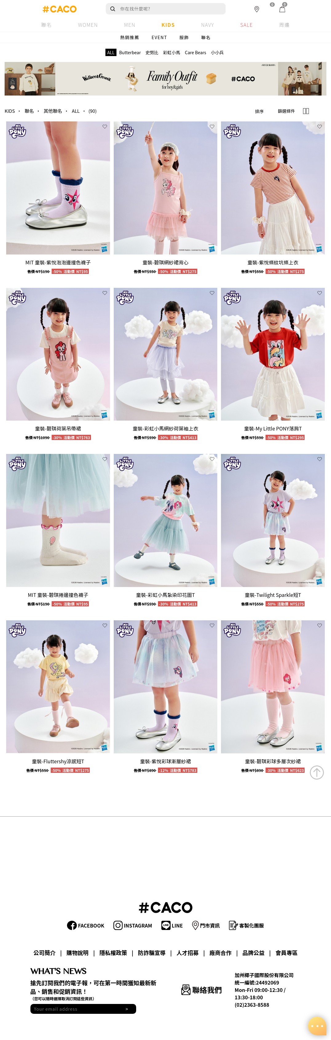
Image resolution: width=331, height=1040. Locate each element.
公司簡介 (44, 952)
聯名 (206, 37)
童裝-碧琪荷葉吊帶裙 (58, 428)
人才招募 (187, 952)
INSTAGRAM (132, 925)
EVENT (159, 37)
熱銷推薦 (129, 37)
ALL (76, 111)
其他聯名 (53, 111)
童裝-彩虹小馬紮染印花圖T (165, 594)
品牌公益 (253, 952)
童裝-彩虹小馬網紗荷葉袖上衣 (166, 428)
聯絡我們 (201, 989)
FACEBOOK (85, 925)
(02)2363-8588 (252, 1004)
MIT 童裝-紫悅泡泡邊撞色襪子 (58, 262)
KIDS (10, 111)
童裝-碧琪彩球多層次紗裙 (273, 761)
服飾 (184, 37)
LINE (172, 925)
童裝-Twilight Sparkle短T (273, 594)
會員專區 (286, 952)
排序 (259, 111)
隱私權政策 (113, 952)
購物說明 (77, 952)
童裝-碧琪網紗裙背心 (166, 262)
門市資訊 (206, 925)
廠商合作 (220, 952)
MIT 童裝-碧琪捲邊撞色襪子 (58, 594)
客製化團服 (246, 925)
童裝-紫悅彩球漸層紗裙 (165, 761)
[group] (58, 188)
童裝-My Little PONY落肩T (273, 428)
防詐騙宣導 (152, 952)
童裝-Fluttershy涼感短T (58, 761)
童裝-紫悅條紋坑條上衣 (272, 262)
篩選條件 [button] (286, 111)
